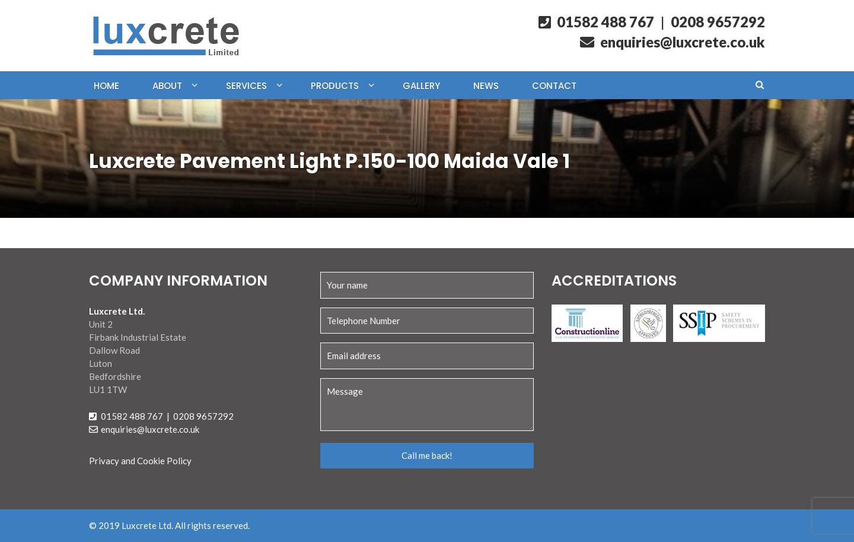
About (167, 86)
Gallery (421, 86)
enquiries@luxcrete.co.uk (672, 41)
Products (335, 86)
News (486, 86)
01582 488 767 (596, 21)
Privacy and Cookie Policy (140, 460)
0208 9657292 (718, 21)
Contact (554, 86)
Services (246, 86)
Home (106, 86)
